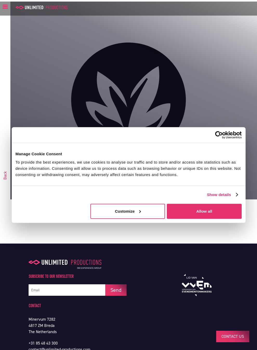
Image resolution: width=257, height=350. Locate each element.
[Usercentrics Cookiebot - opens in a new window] (219, 135)
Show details (219, 194)
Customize (128, 211)
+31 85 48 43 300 (43, 343)
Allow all (204, 211)
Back (5, 175)
